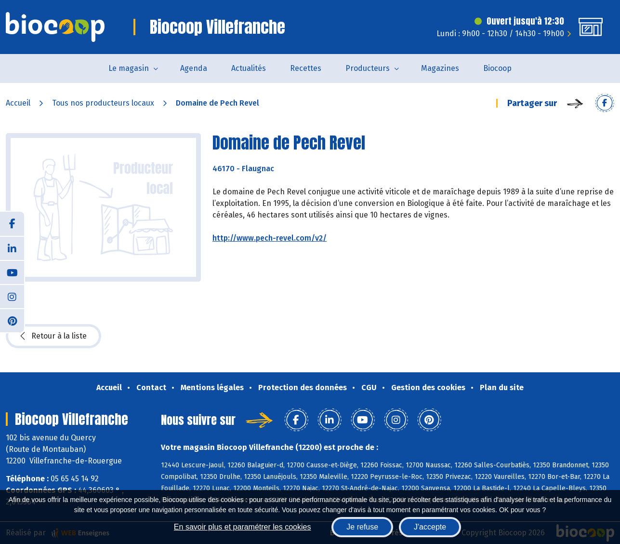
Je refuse (362, 527)
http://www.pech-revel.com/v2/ (269, 238)
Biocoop (497, 68)
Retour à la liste (53, 336)
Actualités (248, 68)
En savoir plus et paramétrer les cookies (242, 527)
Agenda (193, 68)
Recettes (305, 68)
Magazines (440, 68)
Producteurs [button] (367, 68)
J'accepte (430, 527)
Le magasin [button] (128, 68)
